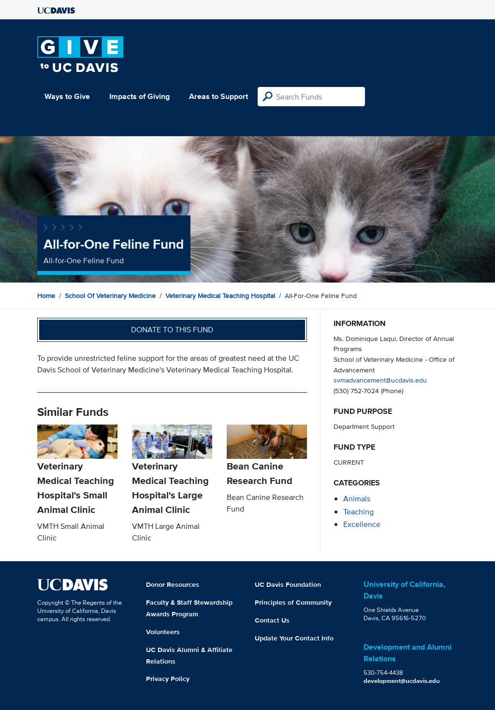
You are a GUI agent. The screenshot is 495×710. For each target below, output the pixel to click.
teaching (358, 511)
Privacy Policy (167, 678)
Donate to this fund (172, 329)
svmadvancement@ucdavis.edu (380, 380)
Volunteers (163, 632)
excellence (361, 524)
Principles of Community (293, 602)
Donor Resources (172, 584)
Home (46, 295)
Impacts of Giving (139, 96)
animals (356, 498)
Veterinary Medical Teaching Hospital (220, 295)
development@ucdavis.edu (402, 680)
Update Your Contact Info (294, 638)
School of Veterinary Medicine (110, 295)
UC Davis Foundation (288, 584)
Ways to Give (67, 96)
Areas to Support (218, 96)
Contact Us (272, 620)
